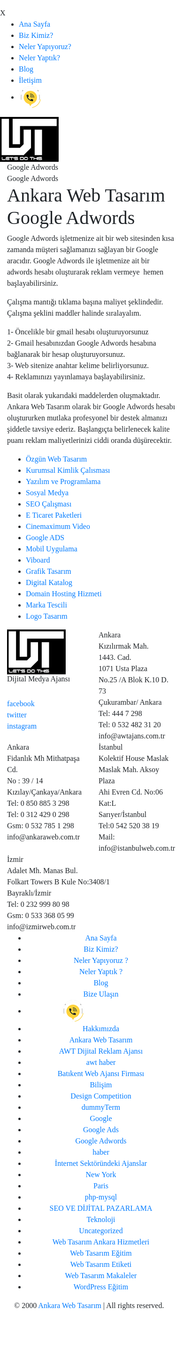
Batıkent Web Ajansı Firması (101, 1073)
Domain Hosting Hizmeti (64, 594)
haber (100, 1152)
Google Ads (101, 1130)
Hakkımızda (101, 1029)
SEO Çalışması (48, 504)
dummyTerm (101, 1107)
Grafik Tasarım (48, 571)
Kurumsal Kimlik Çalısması (68, 470)
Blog (26, 69)
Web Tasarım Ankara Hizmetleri (101, 1242)
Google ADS (45, 538)
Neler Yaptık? (39, 58)
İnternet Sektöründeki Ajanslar (101, 1163)
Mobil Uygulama (51, 549)
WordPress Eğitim (101, 1287)
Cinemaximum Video (58, 526)
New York (101, 1175)
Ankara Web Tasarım (101, 1040)
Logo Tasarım (47, 616)
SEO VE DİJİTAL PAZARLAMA (100, 1208)
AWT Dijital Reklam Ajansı (101, 1051)
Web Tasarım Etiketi (101, 1264)
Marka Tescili (46, 605)
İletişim (30, 80)
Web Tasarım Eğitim (101, 1253)
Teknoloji (100, 1219)
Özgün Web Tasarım (56, 459)
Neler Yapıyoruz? (45, 47)
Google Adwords (101, 1141)
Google (101, 1118)
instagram (22, 726)
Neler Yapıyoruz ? (101, 960)
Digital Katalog (49, 582)
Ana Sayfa (34, 24)
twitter (17, 715)
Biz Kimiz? (36, 35)
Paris (100, 1186)
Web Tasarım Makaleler (101, 1276)
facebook (21, 704)
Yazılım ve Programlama (63, 481)
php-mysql (101, 1197)
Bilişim (101, 1085)
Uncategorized (100, 1231)
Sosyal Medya (47, 493)
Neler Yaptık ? (100, 972)
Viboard (38, 560)
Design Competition (100, 1096)
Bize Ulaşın (100, 994)
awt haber (101, 1062)
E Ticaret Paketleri (54, 515)
